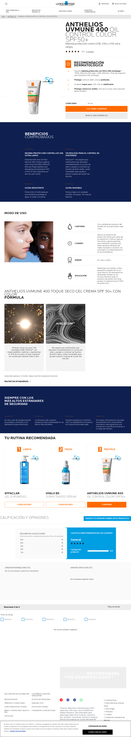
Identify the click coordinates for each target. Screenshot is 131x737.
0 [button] (41, 540)
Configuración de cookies (15, 695)
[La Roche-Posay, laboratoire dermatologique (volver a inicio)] (65, 3)
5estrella (92, 619)
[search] (6, 3)
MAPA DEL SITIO (37, 691)
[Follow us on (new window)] (74, 688)
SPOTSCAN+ (8, 704)
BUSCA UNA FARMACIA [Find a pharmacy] (96, 115)
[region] (65, 729)
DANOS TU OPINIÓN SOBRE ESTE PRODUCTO (107, 518)
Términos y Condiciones (14, 691)
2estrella (29, 619)
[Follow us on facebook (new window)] (67, 688)
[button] (117, 607)
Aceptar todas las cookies (97, 732)
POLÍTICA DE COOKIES (40, 695)
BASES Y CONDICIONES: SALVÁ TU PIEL (16, 699)
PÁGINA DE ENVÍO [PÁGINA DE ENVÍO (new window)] (11, 688)
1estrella (7, 619)
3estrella (50, 619)
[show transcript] (65, 381)
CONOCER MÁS (24, 505)
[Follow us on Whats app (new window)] (81, 688)
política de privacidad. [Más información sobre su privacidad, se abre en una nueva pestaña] (18, 731)
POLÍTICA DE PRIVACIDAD (41, 688)
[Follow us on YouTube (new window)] (61, 688)
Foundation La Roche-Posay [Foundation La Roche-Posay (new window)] (43, 699)
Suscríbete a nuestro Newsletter (41, 683)
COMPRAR (107, 505)
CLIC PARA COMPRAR (96, 109)
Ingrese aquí (108, 717)
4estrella (71, 619)
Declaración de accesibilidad (16, 682)
